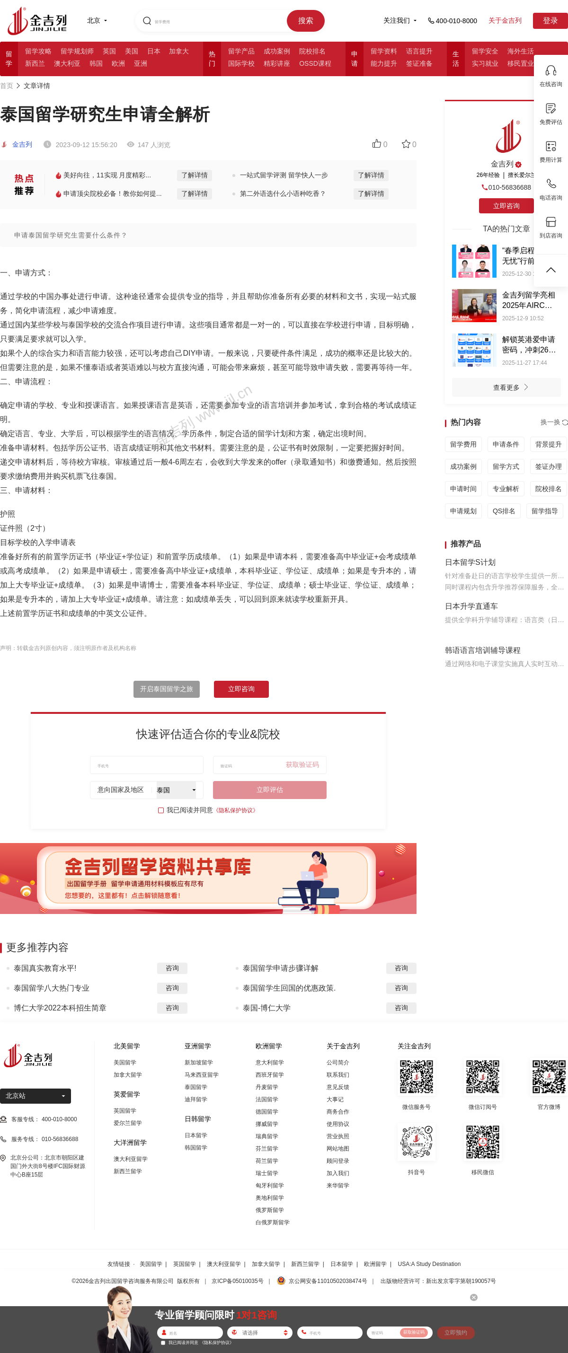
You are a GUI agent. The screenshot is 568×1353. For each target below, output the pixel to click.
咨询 (172, 968)
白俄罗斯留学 (273, 1222)
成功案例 (277, 51)
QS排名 (504, 511)
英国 (109, 51)
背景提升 (548, 444)
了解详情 (194, 175)
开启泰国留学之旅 (166, 689)
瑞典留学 (267, 1136)
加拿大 (179, 51)
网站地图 (338, 1148)
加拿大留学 (128, 1075)
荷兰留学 (267, 1161)
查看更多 (513, 388)
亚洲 (140, 63)
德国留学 (267, 1111)
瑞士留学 (267, 1173)
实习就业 (485, 63)
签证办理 (548, 466)
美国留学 (125, 1062)
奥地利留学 (270, 1198)
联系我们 (338, 1075)
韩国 (96, 63)
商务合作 (338, 1111)
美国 (131, 51)
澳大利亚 (67, 63)
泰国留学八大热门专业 (51, 988)
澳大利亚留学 (131, 1159)
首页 (6, 85)
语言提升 (419, 51)
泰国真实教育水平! (45, 968)
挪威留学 (267, 1124)
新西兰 (35, 63)
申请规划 (463, 511)
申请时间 (463, 488)
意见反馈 (338, 1087)
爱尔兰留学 (128, 1123)
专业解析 (506, 488)
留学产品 (241, 51)
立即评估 (270, 789)
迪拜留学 (196, 1099)
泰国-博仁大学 (267, 1008)
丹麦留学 (267, 1087)
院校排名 (312, 51)
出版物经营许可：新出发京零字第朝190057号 (438, 1281)
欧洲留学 (375, 1264)
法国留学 (267, 1099)
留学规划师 (77, 51)
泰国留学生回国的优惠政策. (289, 988)
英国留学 (125, 1110)
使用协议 (338, 1124)
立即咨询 (241, 689)
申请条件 (506, 444)
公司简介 (338, 1062)
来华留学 (338, 1185)
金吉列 (16, 144)
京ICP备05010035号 (237, 1281)
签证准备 (419, 63)
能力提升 (384, 63)
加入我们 (338, 1173)
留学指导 (545, 511)
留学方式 (506, 466)
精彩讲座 (277, 63)
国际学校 (241, 63)
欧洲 (118, 63)
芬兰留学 (267, 1148)
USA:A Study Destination (429, 1264)
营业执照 (338, 1136)
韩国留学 (196, 1147)
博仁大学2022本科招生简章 (60, 1008)
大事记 (335, 1099)
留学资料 (384, 51)
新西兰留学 (128, 1171)
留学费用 (463, 444)
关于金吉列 (505, 20)
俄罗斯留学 (270, 1210)
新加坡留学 (199, 1062)
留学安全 (485, 51)
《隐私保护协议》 (235, 810)
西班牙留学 (270, 1075)
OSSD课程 (315, 63)
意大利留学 (270, 1062)
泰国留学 (196, 1087)
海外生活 (520, 51)
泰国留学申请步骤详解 (281, 968)
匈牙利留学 (270, 1185)
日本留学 (196, 1135)
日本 (153, 51)
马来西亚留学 (202, 1075)
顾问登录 (338, 1161)
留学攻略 (38, 51)
